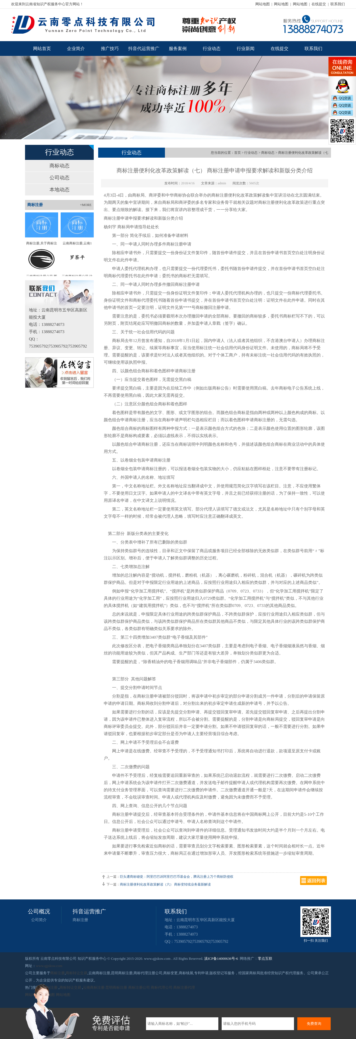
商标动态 (60, 165)
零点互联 (265, 958)
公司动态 (60, 177)
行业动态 (212, 48)
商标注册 (80, 920)
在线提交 (319, 4)
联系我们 (337, 4)
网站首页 (42, 48)
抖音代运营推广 (143, 48)
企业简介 (76, 48)
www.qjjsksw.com (49, 966)
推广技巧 (110, 48)
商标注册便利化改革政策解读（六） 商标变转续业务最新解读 (165, 884)
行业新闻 (245, 48)
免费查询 (314, 1023)
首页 (237, 153)
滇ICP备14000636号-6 (221, 958)
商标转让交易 (76, 973)
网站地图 (262, 4)
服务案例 (178, 48)
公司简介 (39, 920)
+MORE (86, 205)
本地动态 (60, 189)
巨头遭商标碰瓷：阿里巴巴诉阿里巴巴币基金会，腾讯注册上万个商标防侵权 (176, 877)
